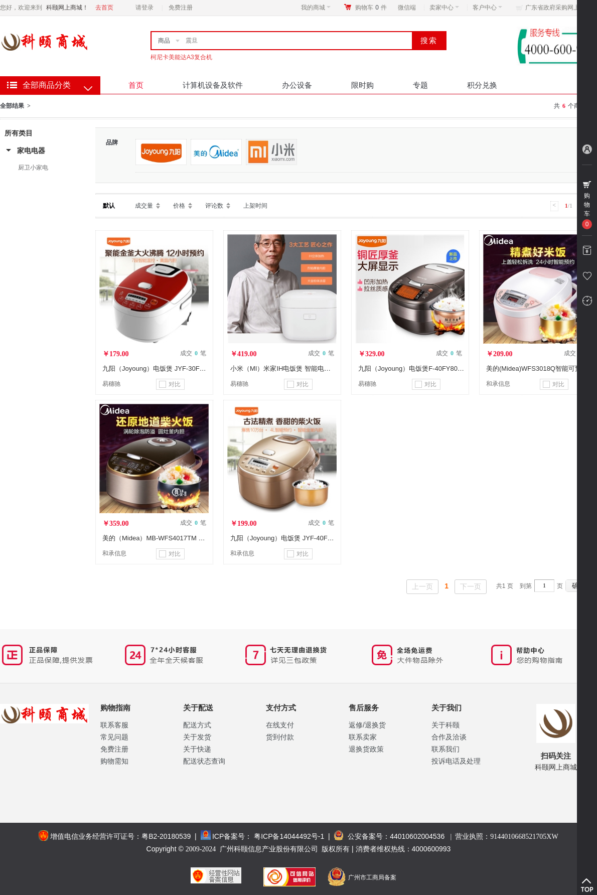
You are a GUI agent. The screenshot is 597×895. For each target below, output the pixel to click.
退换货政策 (366, 749)
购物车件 (371, 7)
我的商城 (316, 7)
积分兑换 (482, 85)
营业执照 (506, 836)
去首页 (104, 7)
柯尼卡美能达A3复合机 (181, 57)
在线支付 (280, 725)
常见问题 (114, 737)
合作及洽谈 (449, 737)
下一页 (470, 586)
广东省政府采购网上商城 (558, 7)
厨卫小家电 (33, 167)
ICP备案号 (228, 836)
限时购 (362, 85)
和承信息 (498, 383)
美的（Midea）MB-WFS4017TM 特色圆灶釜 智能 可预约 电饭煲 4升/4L (206, 538)
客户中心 (487, 7)
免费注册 (181, 7)
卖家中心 (444, 7)
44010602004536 (417, 836)
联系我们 (445, 749)
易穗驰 (111, 383)
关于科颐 (445, 725)
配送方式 (197, 725)
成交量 (144, 205)
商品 (164, 40)
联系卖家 (363, 737)
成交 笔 (193, 353)
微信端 (407, 7)
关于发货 (197, 737)
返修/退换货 (367, 725)
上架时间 (255, 205)
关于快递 (197, 749)
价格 (179, 205)
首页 (135, 85)
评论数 (214, 205)
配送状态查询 (204, 761)
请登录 (144, 7)
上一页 (422, 586)
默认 (109, 205)
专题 (420, 85)
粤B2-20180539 (166, 836)
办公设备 (297, 85)
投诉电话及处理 (456, 761)
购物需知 (114, 761)
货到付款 (280, 737)
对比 (170, 384)
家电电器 (31, 150)
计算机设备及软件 (213, 85)
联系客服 (114, 725)
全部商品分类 (47, 85)
